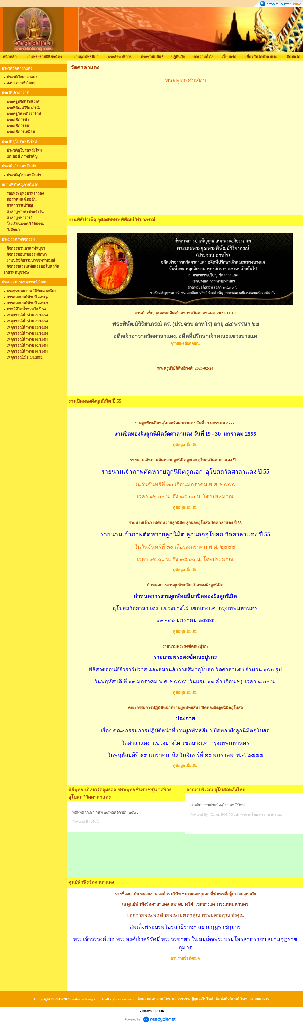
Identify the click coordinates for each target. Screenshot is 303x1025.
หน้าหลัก (10, 57)
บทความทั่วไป (203, 57)
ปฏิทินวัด (178, 57)
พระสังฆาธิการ (120, 57)
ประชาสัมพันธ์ (152, 57)
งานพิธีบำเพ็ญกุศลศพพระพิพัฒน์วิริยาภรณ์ (111, 219)
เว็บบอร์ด (229, 57)
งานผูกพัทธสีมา (86, 57)
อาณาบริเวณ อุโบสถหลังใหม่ (215, 789)
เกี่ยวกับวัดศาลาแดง (261, 57)
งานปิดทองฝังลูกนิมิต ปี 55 (94, 401)
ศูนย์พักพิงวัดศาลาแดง (91, 882)
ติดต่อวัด (293, 57)
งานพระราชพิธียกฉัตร (44, 57)
